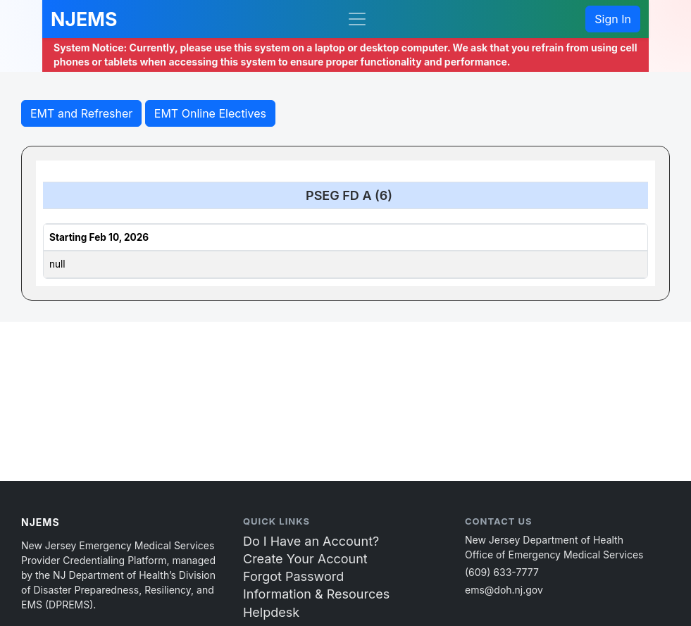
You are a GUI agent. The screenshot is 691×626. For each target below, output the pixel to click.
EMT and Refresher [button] (81, 113)
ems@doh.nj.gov (504, 590)
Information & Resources (316, 594)
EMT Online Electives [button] (210, 113)
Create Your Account (305, 558)
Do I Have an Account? (311, 541)
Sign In (612, 19)
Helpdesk (271, 612)
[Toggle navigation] (357, 19)
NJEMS (84, 19)
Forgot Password (293, 576)
